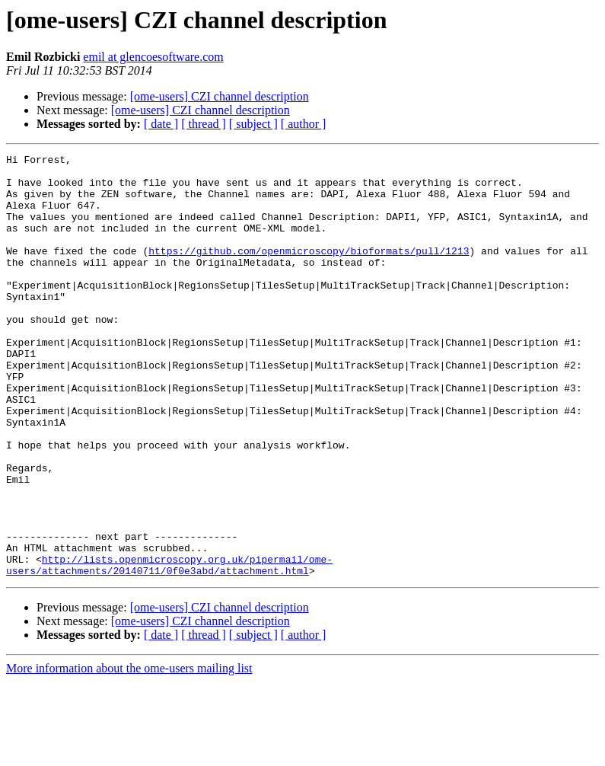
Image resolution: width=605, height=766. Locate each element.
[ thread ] (203, 123)
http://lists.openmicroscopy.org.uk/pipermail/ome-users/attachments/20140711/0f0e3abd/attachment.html (169, 648)
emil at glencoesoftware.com (153, 56)
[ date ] (161, 123)
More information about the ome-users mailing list (129, 752)
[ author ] (303, 123)
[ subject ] (253, 123)
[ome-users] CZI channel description (219, 96)
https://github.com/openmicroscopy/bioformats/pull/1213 (308, 271)
